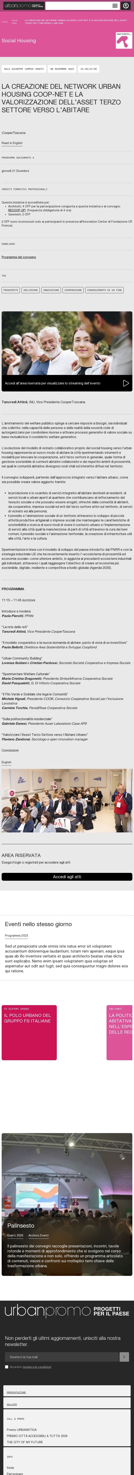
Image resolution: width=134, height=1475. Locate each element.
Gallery (12, 1404)
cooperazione (73, 290)
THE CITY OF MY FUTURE (25, 1442)
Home (5, 21)
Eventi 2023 (15, 21)
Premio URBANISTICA (22, 1429)
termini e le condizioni (37, 1367)
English (6, 762)
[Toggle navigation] (82, 6)
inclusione (30, 290)
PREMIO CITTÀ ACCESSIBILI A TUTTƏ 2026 (37, 1436)
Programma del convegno (19, 257)
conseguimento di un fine (104, 290)
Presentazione (16, 1392)
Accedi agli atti (67, 876)
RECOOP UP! (17, 210)
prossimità (11, 290)
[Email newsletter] (62, 1357)
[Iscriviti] (124, 1357)
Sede (10, 1467)
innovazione (51, 290)
